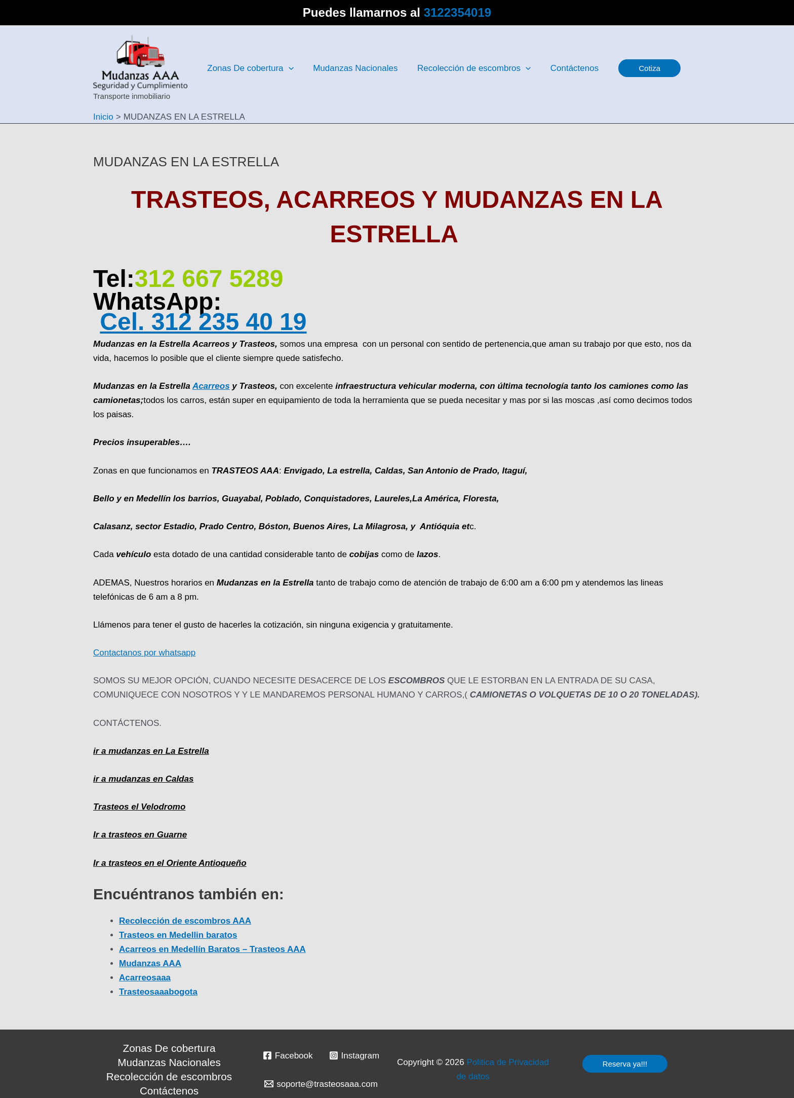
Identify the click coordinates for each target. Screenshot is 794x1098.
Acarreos (211, 386)
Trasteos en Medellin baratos (178, 935)
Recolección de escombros (169, 1076)
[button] (640, 68)
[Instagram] (354, 1055)
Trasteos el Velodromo (139, 807)
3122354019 (457, 12)
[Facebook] (288, 1055)
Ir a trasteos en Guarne (140, 834)
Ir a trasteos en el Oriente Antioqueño (170, 863)
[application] (287, 68)
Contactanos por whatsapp (144, 652)
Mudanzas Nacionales (169, 1062)
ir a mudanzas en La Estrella (151, 751)
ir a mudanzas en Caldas (143, 779)
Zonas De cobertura (169, 1048)
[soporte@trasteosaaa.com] (321, 1084)
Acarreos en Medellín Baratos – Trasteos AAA (212, 949)
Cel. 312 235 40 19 (203, 321)
